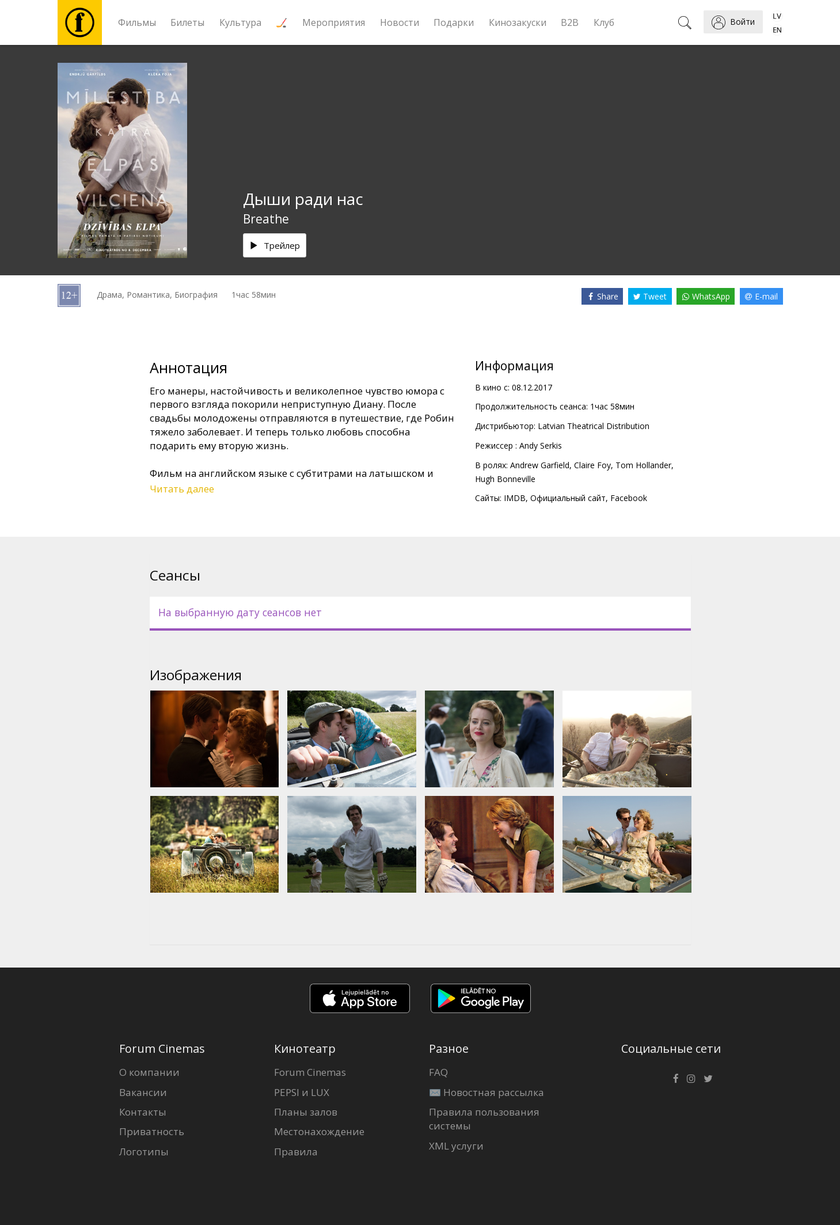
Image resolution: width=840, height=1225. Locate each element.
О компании (149, 1072)
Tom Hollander (643, 465)
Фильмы (137, 22)
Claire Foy (592, 465)
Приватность (151, 1131)
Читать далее (182, 488)
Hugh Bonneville (505, 478)
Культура (240, 22)
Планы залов (305, 1111)
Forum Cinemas (310, 1072)
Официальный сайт (568, 497)
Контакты (142, 1111)
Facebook (628, 497)
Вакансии (143, 1092)
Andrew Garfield (539, 465)
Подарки (454, 22)
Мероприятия (333, 22)
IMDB (515, 497)
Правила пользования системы (484, 1118)
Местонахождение (319, 1131)
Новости (399, 22)
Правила (296, 1151)
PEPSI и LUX (301, 1092)
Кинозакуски (517, 22)
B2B (570, 22)
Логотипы (144, 1151)
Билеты (187, 22)
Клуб (604, 22)
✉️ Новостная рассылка (486, 1092)
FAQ (438, 1072)
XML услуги (456, 1145)
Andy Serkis (540, 445)
